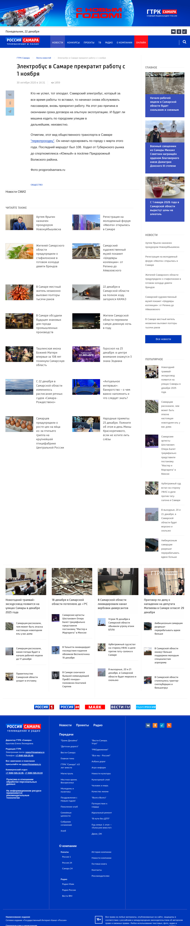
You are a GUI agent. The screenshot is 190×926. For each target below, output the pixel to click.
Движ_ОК (97, 808)
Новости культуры (101, 748)
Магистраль (67, 748)
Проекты (89, 43)
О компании (124, 43)
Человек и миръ (100, 760)
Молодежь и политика (67, 765)
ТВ (99, 43)
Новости (57, 43)
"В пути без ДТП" (101, 793)
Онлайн (141, 43)
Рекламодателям (100, 850)
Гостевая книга (99, 838)
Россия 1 (66, 831)
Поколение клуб (69, 781)
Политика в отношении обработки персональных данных (21, 756)
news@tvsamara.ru (34, 727)
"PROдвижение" (100, 724)
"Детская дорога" (69, 721)
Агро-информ (99, 742)
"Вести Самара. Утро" (99, 716)
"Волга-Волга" (99, 772)
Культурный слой (101, 754)
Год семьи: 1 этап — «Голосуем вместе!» (102, 801)
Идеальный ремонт (102, 787)
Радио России (69, 864)
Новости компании (101, 832)
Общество (36, 185)
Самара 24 (67, 843)
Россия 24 (67, 837)
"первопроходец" (43, 141)
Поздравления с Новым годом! (69, 773)
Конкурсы (73, 43)
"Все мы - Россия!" (101, 730)
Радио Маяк (68, 858)
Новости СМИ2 (16, 191)
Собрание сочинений (66, 798)
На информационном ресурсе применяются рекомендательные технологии (23, 769)
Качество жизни (100, 766)
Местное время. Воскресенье (69, 755)
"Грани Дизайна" (69, 715)
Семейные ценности (66, 789)
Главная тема (67, 733)
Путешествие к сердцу (99, 779)
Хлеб (63, 805)
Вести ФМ (67, 870)
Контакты (97, 844)
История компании (101, 826)
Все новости (163, 313)
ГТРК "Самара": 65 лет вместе (70, 740)
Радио (109, 43)
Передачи (66, 709)
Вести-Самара (68, 727)
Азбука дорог (99, 736)
